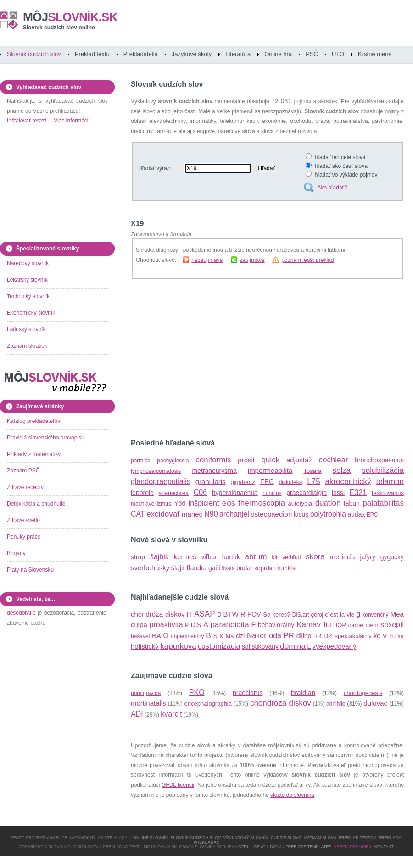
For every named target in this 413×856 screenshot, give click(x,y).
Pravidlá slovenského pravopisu (45, 437)
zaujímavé (252, 260)
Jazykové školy (192, 53)
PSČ (312, 53)
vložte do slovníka (292, 795)
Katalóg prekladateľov (33, 421)
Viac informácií (71, 120)
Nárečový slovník (28, 263)
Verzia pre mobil (353, 847)
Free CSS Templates (308, 847)
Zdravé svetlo (23, 520)
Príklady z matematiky (34, 454)
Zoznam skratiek (27, 346)
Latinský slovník (26, 329)
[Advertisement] (208, 358)
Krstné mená (375, 53)
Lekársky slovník (27, 280)
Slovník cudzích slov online (59, 27)
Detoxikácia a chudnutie (36, 503)
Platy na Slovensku (30, 570)
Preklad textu (92, 53)
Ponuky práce (23, 537)
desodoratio (21, 613)
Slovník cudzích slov (34, 53)
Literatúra (238, 53)
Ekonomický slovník (31, 313)
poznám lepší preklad (307, 260)
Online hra (278, 53)
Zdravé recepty (25, 487)
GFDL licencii (178, 785)
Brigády (16, 553)
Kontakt (383, 847)
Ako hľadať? (332, 187)
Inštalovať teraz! (26, 120)
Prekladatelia (140, 53)
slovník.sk (70, 17)
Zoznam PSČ (23, 470)
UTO (338, 53)
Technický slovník (28, 296)
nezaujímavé (207, 260)
